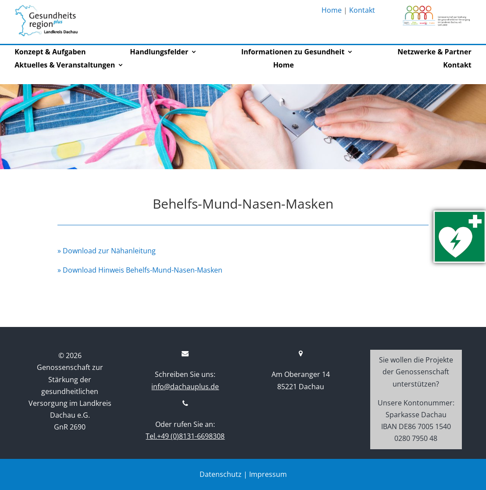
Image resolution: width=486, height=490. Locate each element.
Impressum (268, 474)
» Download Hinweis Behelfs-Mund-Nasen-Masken (139, 270)
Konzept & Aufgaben (50, 53)
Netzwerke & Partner (434, 53)
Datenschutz (221, 474)
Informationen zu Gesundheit (292, 53)
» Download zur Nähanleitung (106, 251)
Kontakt (362, 10)
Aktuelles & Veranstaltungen (64, 66)
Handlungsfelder (159, 53)
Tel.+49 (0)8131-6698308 (185, 436)
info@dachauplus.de (185, 386)
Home (332, 10)
